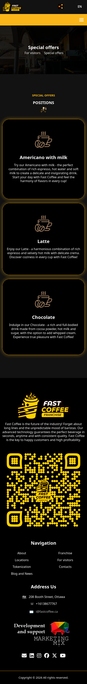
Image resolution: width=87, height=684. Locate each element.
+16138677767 (46, 604)
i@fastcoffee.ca (47, 611)
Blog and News (21, 574)
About (21, 553)
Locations (22, 560)
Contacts (65, 567)
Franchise (65, 553)
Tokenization (22, 567)
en (80, 7)
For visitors (33, 53)
